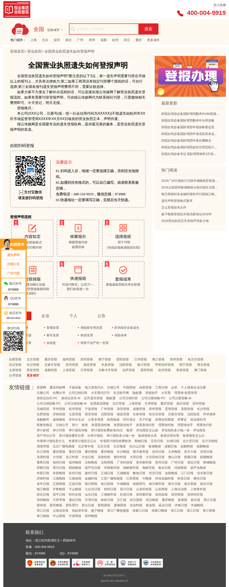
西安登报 (33, 370)
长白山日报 (137, 446)
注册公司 (43, 393)
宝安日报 (157, 441)
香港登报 (182, 370)
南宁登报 (104, 359)
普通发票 (53, 327)
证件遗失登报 (93, 398)
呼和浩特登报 (164, 364)
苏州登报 (72, 364)
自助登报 (145, 387)
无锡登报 (43, 409)
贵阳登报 (122, 359)
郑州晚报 (91, 516)
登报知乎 (151, 393)
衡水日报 (164, 467)
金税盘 (51, 343)
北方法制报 (209, 441)
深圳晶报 (161, 494)
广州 (80, 40)
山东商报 (161, 489)
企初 (174, 387)
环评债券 (209, 414)
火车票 (166, 393)
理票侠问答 (204, 425)
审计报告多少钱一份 (121, 435)
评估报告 (199, 430)
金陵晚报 (171, 473)
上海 (33, 40)
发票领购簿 (20, 327)
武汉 (127, 40)
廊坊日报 (199, 478)
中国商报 (129, 387)
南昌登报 (89, 364)
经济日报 (155, 473)
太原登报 (15, 370)
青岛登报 (203, 364)
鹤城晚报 (209, 462)
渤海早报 (43, 446)
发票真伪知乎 (123, 425)
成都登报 (51, 370)
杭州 (115, 40)
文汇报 (121, 500)
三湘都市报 (108, 494)
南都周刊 (139, 484)
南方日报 (174, 484)
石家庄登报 (52, 364)
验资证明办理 (169, 435)
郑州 (92, 40)
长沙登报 (33, 364)
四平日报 (59, 494)
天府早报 (59, 500)
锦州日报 (110, 489)
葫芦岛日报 (92, 467)
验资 (85, 425)
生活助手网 (121, 393)
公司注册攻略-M (180, 398)
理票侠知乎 (185, 425)
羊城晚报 (197, 505)
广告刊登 (13, 273)
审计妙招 (43, 430)
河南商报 (180, 467)
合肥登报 (15, 359)
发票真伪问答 (145, 425)
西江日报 (210, 500)
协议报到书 (198, 419)
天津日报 (91, 500)
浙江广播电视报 (118, 510)
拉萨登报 (128, 370)
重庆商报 (91, 451)
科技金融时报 (164, 478)
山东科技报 (144, 489)
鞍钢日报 (141, 441)
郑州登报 (176, 359)
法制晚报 (91, 462)
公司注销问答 (78, 393)
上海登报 (69, 370)
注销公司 (113, 387)
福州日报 (59, 462)
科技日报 (183, 478)
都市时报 (120, 457)
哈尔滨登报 (195, 359)
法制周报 (107, 462)
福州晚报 (75, 462)
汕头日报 (91, 494)
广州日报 (177, 462)
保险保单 (120, 335)
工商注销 (161, 387)
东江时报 (72, 457)
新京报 (195, 500)
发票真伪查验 (99, 403)
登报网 (41, 387)
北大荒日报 (190, 441)
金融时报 (91, 478)
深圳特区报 (195, 494)
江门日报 (187, 473)
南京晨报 (190, 484)
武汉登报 (15, 364)
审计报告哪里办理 (71, 435)
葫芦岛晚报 (198, 467)
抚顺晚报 (206, 457)
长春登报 (107, 364)
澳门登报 (200, 370)
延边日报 (165, 505)
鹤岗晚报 (75, 467)
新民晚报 (56, 505)
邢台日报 (88, 505)
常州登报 (59, 409)
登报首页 (17, 51)
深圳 (57, 40)
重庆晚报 (107, 451)
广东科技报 (124, 462)
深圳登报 (86, 359)
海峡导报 (148, 467)
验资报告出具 (147, 435)
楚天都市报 (140, 451)
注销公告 (13, 264)
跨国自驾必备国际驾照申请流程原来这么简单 (192, 134)
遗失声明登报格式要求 (177, 201)
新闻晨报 (104, 505)
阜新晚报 (59, 473)
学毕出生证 (76, 419)
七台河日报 (92, 489)
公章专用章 (95, 419)
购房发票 (87, 335)
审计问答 (59, 430)
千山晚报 (75, 489)
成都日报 (170, 446)
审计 (75, 425)
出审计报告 (95, 435)
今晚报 (147, 478)
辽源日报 (75, 484)
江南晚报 (59, 478)
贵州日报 (161, 462)
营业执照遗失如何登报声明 (69, 51)
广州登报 (107, 409)
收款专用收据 (22, 335)
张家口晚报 (159, 510)
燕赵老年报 (79, 510)
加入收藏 (219, 5)
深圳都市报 (144, 494)
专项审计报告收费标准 (115, 441)
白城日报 (173, 441)
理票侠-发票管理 (185, 393)
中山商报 (59, 516)
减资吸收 (59, 419)
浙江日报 (177, 510)
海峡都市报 (131, 467)
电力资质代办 (94, 387)
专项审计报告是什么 (51, 441)
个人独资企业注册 (193, 387)
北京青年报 (86, 446)
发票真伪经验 (100, 425)
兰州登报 (140, 359)
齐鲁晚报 (59, 489)
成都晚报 (203, 446)
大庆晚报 (174, 451)
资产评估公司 (46, 435)
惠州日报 (91, 473)
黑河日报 (59, 467)
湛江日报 (193, 510)
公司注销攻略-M (75, 403)
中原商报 (75, 516)
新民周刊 (72, 505)
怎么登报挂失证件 (173, 208)
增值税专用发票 (91, 327)
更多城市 (153, 40)
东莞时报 (43, 457)
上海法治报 (179, 489)
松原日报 (126, 494)
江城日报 (107, 473)
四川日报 (126, 489)
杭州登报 (164, 370)
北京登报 (33, 359)
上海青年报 (198, 489)
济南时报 (43, 478)
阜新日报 (43, 473)
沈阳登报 (125, 364)
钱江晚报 (43, 489)
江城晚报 (123, 473)
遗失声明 (13, 255)
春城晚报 (154, 446)
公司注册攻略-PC (153, 398)
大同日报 (136, 457)
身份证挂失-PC (47, 398)
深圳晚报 (43, 500)
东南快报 (104, 457)
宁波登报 (91, 409)
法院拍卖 (193, 414)
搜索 (148, 29)
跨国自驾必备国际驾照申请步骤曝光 (186, 141)
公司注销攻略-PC (49, 403)
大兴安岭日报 (155, 457)
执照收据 (113, 419)
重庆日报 (75, 451)
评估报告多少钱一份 (176, 430)
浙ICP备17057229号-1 (114, 575)
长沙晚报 (123, 451)
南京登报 (182, 403)
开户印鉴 (145, 419)
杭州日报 (75, 473)
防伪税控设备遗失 (126, 327)
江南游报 (75, 478)
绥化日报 (43, 494)
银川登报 (143, 364)
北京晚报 (119, 446)
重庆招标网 (57, 387)
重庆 (139, 40)
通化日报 (75, 500)
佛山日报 (174, 457)
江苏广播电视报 (112, 478)
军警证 (182, 419)
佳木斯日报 (205, 473)
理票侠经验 (166, 425)
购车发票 (53, 335)
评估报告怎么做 (147, 430)
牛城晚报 (123, 484)
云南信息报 (60, 510)
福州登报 (69, 359)
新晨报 (182, 500)
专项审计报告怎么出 (82, 441)
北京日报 (103, 446)
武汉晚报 (152, 500)
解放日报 (139, 473)
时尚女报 (75, 494)
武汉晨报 (136, 500)
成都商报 (186, 446)
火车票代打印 (100, 393)
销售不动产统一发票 (95, 343)
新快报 (41, 505)
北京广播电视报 (64, 446)
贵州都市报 (144, 462)
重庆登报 (51, 359)
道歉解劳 (43, 419)
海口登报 (158, 359)
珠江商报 (209, 510)
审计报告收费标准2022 (107, 430)
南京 (68, 40)
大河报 (57, 457)
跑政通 (137, 393)
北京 (45, 40)
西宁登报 (185, 364)
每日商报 (91, 484)
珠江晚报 (43, 516)
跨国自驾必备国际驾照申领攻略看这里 (187, 128)
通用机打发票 (22, 343)
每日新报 (107, 484)
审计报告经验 (78, 430)
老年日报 (43, 484)
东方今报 (190, 451)
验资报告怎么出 (194, 435)
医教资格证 (44, 425)
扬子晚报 (97, 510)
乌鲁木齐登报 (107, 370)
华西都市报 (112, 467)
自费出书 (59, 393)
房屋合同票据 (164, 419)
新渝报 (150, 505)
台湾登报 (15, 375)
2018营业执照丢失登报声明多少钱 (185, 221)
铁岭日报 (107, 500)
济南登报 (59, 414)
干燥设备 (75, 387)
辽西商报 (59, 484)
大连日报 (88, 457)
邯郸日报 (43, 467)
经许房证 (129, 419)
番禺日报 (43, 462)
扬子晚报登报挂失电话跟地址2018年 (186, 215)
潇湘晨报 (120, 505)
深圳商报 (177, 494)
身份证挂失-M (70, 398)
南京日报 (206, 484)
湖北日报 (193, 462)
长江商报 (43, 451)
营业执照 (34, 51)
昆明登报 (146, 370)
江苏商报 (132, 478)
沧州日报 (158, 451)
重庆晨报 (59, 451)
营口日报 (43, 510)
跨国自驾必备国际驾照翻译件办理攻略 (187, 121)
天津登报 (86, 370)
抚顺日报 (190, 457)
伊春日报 (181, 505)
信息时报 (136, 505)
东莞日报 (206, 451)
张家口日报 (140, 510)
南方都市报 (156, 484)
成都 (103, 40)
